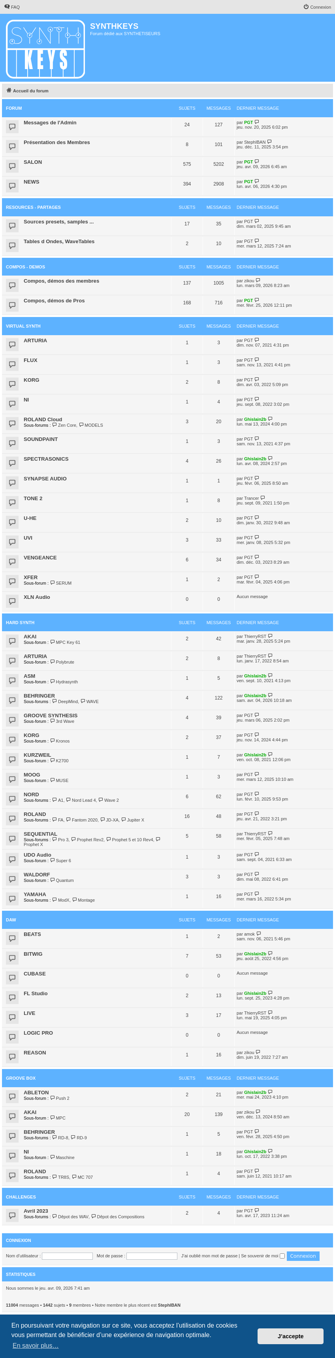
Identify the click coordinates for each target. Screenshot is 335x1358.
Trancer (251, 498)
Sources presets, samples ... (59, 222)
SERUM (61, 583)
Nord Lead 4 (81, 800)
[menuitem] (12, 7)
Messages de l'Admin (50, 123)
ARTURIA (35, 340)
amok (249, 934)
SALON (33, 162)
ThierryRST (255, 636)
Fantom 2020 (82, 820)
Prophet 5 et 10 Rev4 (129, 839)
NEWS (32, 182)
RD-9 (79, 1137)
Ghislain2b (255, 419)
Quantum (62, 880)
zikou (249, 280)
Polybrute (62, 662)
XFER (31, 577)
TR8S (61, 1177)
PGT (248, 122)
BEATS (32, 934)
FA (58, 820)
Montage (83, 900)
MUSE (59, 780)
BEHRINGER (39, 696)
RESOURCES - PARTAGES (33, 207)
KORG (32, 380)
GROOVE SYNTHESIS (50, 715)
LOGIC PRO (38, 1033)
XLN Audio (37, 597)
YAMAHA (35, 894)
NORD (31, 794)
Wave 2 (108, 800)
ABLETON (36, 1092)
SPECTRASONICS (46, 459)
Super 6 (60, 860)
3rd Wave (62, 721)
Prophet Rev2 (87, 839)
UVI (28, 538)
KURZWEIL (37, 755)
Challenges (21, 1197)
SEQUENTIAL (40, 834)
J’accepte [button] (291, 1336)
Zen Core (64, 425)
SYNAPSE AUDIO (45, 479)
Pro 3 (60, 839)
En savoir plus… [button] (36, 1345)
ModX (61, 900)
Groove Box (21, 1078)
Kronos (60, 741)
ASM (29, 676)
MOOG (32, 775)
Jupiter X (132, 820)
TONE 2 (33, 498)
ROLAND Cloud (43, 419)
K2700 (59, 760)
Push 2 (60, 1098)
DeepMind (65, 701)
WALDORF (37, 875)
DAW (11, 919)
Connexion (18, 1240)
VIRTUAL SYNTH (23, 326)
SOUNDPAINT (41, 439)
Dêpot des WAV (70, 1216)
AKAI (30, 637)
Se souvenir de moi (262, 1255)
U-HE (30, 518)
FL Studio (36, 993)
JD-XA (109, 820)
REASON (35, 1053)
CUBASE (35, 974)
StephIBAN (254, 142)
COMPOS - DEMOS (25, 266)
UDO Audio (37, 855)
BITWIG (33, 954)
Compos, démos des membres (61, 281)
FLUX (30, 360)
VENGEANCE (40, 558)
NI (26, 400)
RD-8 (60, 1137)
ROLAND (35, 814)
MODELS (91, 425)
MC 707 (82, 1177)
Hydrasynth (64, 681)
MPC (58, 1118)
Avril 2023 (36, 1211)
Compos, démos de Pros (54, 301)
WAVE (89, 701)
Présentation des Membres (57, 142)
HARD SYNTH (20, 622)
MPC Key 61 (65, 642)
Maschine (62, 1157)
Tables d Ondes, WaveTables (59, 241)
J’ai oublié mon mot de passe (209, 1255)
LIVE (29, 1013)
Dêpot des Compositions (117, 1216)
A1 (58, 800)
